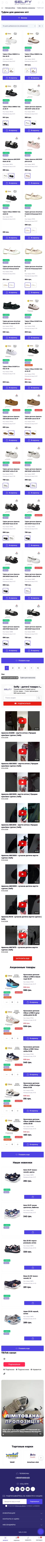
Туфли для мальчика (27, 677)
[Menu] (3, 3)
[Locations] (39, 3)
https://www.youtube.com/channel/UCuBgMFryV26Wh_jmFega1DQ (28, 1489)
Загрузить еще (22, 958)
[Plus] (18, 1002)
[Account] (43, 3)
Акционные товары (22, 967)
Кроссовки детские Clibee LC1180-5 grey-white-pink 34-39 (31, 1013)
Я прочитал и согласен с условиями (24, 1506)
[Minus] (7, 1002)
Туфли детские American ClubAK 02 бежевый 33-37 (33, 214)
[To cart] (11, 78)
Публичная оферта (20, 1506)
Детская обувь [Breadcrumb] (10, 8)
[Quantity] (12, 1002)
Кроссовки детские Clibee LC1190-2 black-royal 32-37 (31, 977)
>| (38, 668)
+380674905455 (22, 1478)
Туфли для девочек (9, 677)
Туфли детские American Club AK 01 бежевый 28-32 (33, 269)
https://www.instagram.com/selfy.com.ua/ (17, 1489)
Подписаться (24, 703)
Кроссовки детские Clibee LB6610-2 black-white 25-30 (32, 1121)
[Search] (7, 3)
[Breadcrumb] (2, 8)
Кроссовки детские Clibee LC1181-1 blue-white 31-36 (31, 1049)
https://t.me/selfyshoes (22, 1489)
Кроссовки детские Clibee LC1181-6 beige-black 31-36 (31, 1085)
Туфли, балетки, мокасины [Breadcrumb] (26, 8)
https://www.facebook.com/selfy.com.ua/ (12, 1489)
